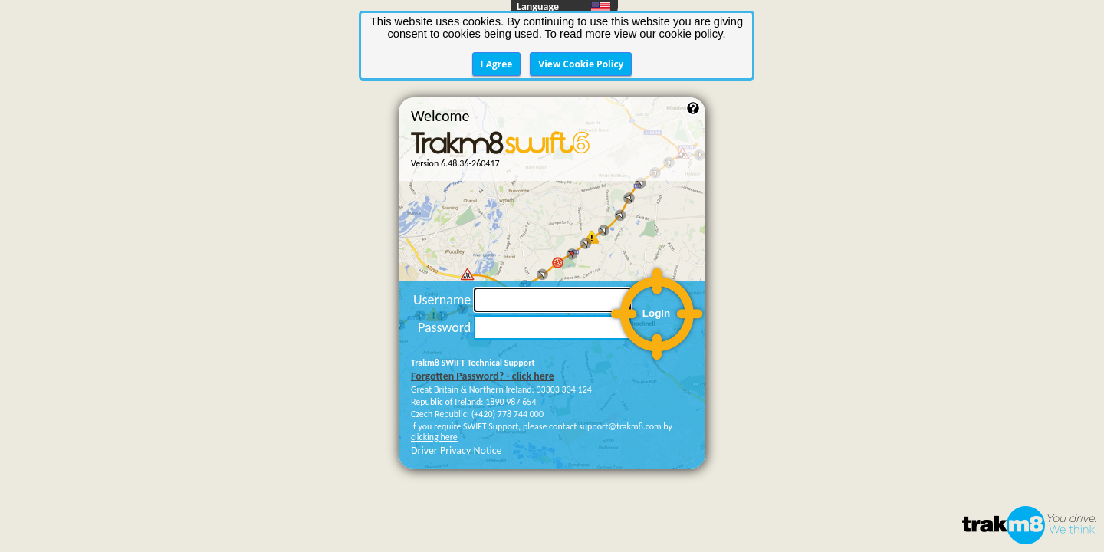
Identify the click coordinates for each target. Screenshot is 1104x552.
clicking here (434, 376)
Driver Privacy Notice (456, 389)
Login (656, 252)
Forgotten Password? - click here (482, 315)
